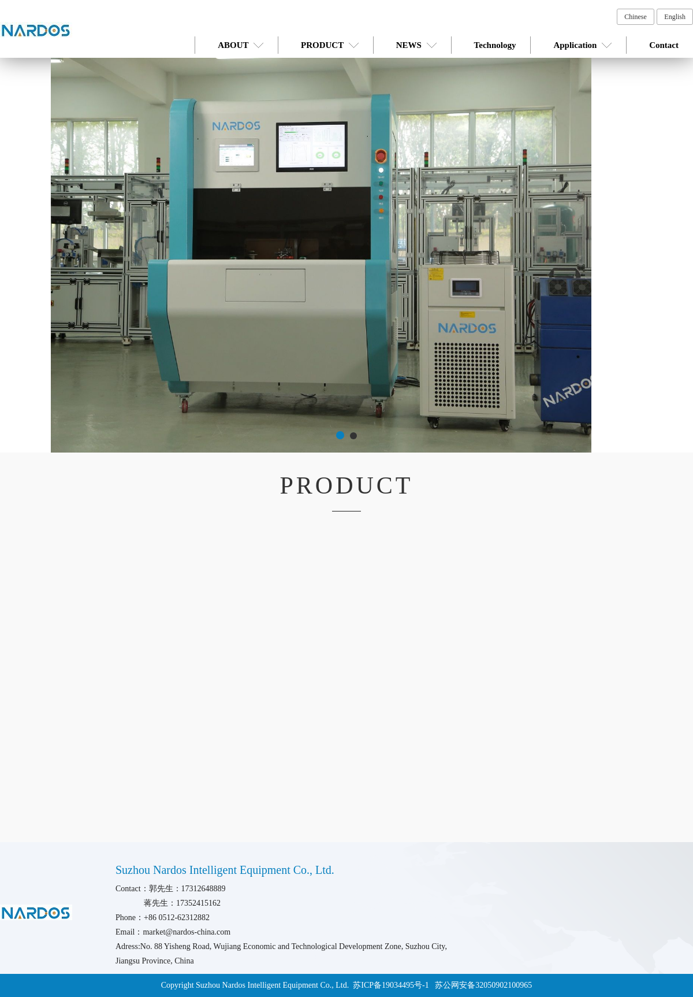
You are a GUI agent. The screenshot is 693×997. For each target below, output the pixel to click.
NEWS (416, 45)
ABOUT (240, 45)
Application (582, 45)
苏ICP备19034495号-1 (392, 985)
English (674, 17)
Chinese (635, 17)
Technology (495, 45)
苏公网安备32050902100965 (483, 985)
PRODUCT (330, 45)
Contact (664, 45)
